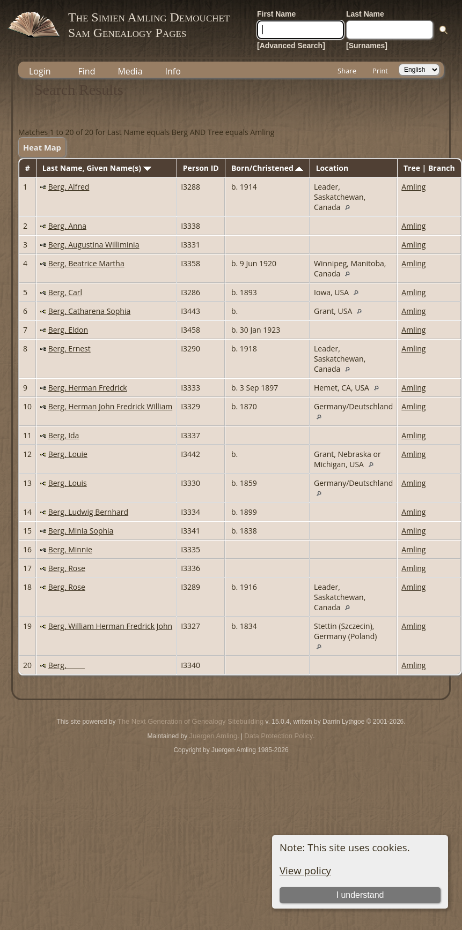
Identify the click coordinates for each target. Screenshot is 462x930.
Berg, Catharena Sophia (89, 311)
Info (173, 71)
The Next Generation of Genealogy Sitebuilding (190, 721)
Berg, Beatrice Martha (86, 263)
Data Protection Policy (278, 736)
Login (40, 71)
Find (87, 71)
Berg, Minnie (70, 549)
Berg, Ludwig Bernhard (88, 512)
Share (347, 71)
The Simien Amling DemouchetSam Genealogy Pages (149, 25)
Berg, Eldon (68, 330)
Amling (413, 187)
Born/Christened (267, 168)
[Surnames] (366, 45)
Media (130, 71)
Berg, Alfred (69, 187)
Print (380, 71)
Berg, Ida (63, 435)
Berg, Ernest (69, 348)
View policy (305, 870)
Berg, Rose (66, 568)
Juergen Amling (213, 736)
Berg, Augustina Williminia (94, 244)
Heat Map (42, 147)
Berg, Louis (67, 483)
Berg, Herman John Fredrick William (110, 406)
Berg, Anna (67, 226)
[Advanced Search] (291, 45)
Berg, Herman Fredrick (87, 387)
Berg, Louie (67, 454)
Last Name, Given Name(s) (96, 168)
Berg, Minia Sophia (81, 531)
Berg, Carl (65, 292)
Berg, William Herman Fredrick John (110, 626)
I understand (360, 894)
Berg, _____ (66, 665)
